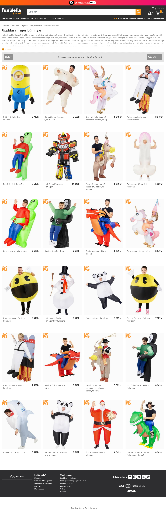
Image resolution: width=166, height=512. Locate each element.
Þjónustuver (17, 476)
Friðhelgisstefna (66, 483)
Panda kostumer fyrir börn (97, 318)
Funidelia (5, 25)
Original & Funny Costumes (31, 25)
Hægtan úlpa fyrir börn (54, 251)
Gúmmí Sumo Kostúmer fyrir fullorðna (54, 118)
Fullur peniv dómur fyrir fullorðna (137, 185)
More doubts (39, 489)
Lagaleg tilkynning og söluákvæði (73, 481)
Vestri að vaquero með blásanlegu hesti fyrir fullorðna (95, 187)
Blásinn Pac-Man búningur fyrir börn (138, 319)
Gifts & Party (54, 18)
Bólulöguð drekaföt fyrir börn (54, 386)
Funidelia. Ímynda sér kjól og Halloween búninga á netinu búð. (11, 11)
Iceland (63, 491)
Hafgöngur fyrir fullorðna (14, 452)
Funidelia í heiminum (68, 478)
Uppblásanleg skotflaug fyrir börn (13, 386)
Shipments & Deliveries (43, 483)
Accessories (37, 18)
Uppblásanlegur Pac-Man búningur (14, 319)
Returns (37, 486)
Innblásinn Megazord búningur (53, 185)
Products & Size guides (43, 481)
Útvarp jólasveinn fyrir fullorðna (95, 453)
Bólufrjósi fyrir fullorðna (13, 184)
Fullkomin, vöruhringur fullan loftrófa (137, 118)
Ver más (8, 49)
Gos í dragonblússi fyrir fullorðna (96, 252)
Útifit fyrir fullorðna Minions (11, 118)
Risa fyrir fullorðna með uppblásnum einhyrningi (96, 118)
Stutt (7, 57)
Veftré (62, 489)
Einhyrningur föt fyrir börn (138, 251)
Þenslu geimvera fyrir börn (15, 251)
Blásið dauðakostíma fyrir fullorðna (138, 386)
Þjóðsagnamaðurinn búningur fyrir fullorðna (54, 319)
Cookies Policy (65, 486)
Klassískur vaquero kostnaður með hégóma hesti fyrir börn (96, 388)
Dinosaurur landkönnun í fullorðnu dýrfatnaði (138, 453)
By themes (21, 18)
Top (113, 18)
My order (38, 478)
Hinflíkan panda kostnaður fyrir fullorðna (55, 453)
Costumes (7, 18)
